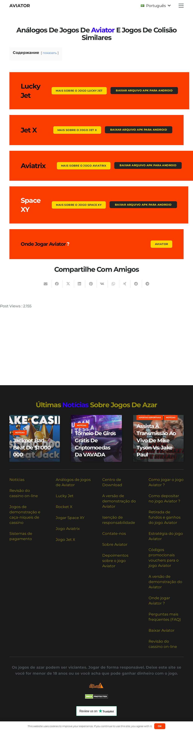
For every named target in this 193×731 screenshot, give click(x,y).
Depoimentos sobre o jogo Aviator (115, 560)
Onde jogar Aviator (43, 244)
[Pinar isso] (91, 284)
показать (50, 53)
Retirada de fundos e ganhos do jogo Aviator (165, 517)
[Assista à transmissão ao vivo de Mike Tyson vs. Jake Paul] (158, 438)
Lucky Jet (64, 496)
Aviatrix (33, 166)
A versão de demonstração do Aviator (119, 501)
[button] (155, 5)
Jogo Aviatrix (68, 528)
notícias (75, 405)
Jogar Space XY (70, 517)
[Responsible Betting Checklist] (96, 685)
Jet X (29, 130)
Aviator (102, 30)
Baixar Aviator (162, 630)
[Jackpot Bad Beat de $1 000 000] (34, 438)
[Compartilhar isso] (57, 284)
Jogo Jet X (65, 539)
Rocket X (64, 506)
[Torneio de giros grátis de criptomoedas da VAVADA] (96, 438)
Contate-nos (114, 533)
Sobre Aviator (114, 544)
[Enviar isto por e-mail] (45, 284)
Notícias (16, 479)
